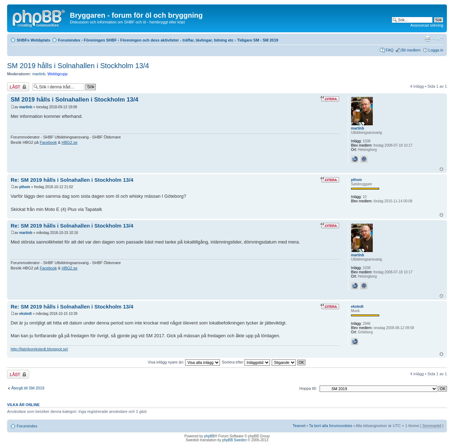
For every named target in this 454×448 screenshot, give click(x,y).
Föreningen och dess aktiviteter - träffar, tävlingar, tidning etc (177, 40)
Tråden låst (18, 86)
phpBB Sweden (234, 440)
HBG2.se (70, 142)
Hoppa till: (308, 388)
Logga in (435, 50)
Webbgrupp (58, 74)
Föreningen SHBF (100, 40)
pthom (24, 187)
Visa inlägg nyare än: (184, 362)
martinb (38, 74)
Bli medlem (410, 50)
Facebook (48, 142)
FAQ (389, 50)
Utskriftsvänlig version (427, 38)
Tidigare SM (248, 40)
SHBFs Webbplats (33, 40)
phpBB (209, 436)
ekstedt (25, 314)
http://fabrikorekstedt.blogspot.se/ (39, 349)
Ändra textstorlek (438, 38)
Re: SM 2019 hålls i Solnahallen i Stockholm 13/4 (72, 180)
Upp (441, 169)
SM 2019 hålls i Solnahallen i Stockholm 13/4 (78, 66)
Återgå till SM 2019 (27, 388)
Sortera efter (246, 362)
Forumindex (69, 40)
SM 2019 (270, 40)
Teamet (299, 426)
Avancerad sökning (426, 25)
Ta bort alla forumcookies (330, 426)
